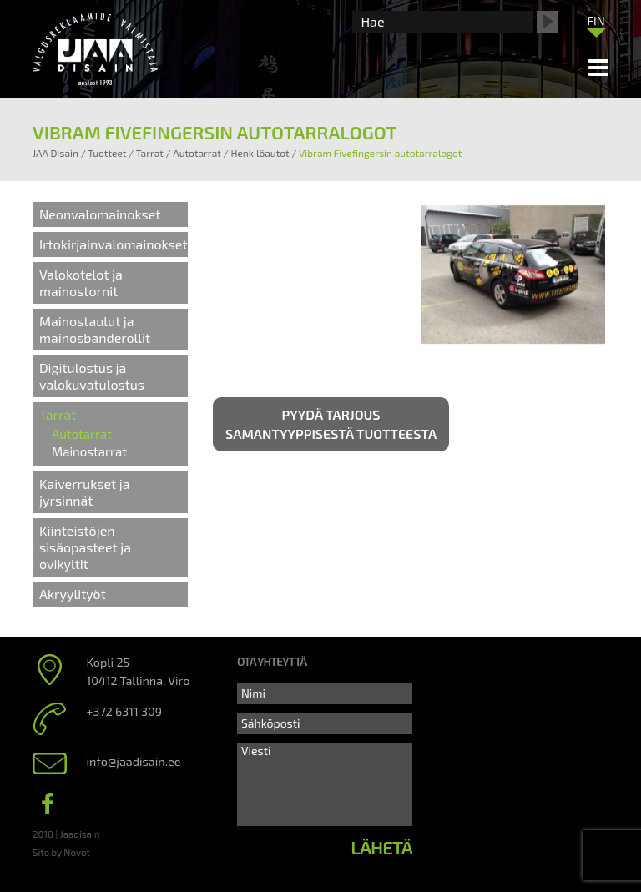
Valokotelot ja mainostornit (81, 282)
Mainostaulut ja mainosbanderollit (94, 329)
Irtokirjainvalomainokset (113, 244)
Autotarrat (82, 433)
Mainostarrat (89, 451)
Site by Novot (61, 852)
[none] (595, 24)
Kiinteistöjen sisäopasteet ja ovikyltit (85, 547)
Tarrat (57, 414)
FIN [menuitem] (595, 20)
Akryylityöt (72, 594)
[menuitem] (595, 20)
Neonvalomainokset (99, 214)
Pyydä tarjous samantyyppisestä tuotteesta (331, 423)
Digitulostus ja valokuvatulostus (91, 376)
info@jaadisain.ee (134, 761)
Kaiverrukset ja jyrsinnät (84, 492)
